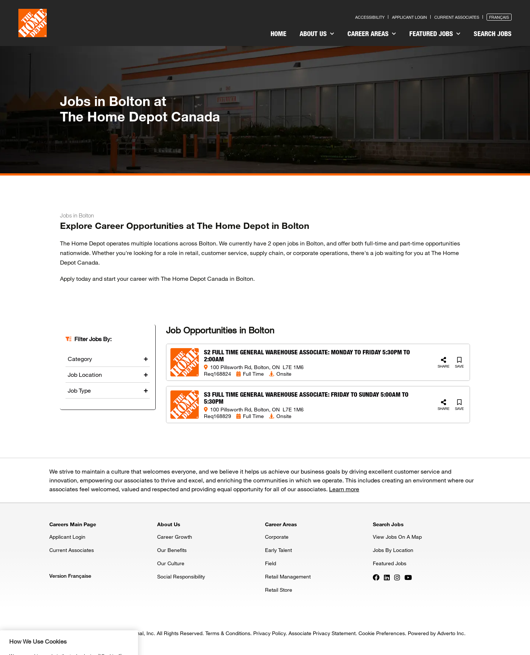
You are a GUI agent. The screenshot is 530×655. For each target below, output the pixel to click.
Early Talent (278, 550)
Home (278, 33)
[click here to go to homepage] (32, 23)
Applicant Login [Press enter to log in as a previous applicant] (409, 17)
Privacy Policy (269, 633)
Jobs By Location (393, 550)
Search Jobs (493, 33)
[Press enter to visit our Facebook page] (376, 577)
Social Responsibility (181, 576)
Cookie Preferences (381, 633)
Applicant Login (67, 537)
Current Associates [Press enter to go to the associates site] (456, 17)
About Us (317, 33)
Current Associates (71, 550)
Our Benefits (172, 550)
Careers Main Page (72, 524)
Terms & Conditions (227, 633)
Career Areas (371, 33)
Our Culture (170, 563)
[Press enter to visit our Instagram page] (397, 577)
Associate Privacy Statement (322, 633)
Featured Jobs (434, 33)
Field (270, 563)
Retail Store (278, 590)
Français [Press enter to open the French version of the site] (499, 17)
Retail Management (288, 576)
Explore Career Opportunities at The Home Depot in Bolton (184, 225)
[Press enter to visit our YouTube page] (408, 577)
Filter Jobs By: (93, 339)
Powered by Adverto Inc (436, 633)
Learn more (344, 488)
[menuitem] (278, 34)
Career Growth (174, 537)
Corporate (277, 537)
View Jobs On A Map (397, 537)
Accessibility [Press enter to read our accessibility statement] (370, 17)
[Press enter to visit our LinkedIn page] (387, 577)
